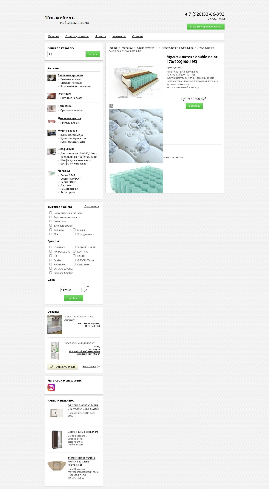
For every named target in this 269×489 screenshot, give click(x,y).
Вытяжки (59, 230)
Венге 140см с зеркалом (83, 431)
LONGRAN (59, 247)
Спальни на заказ (71, 79)
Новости (100, 36)
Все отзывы (89, 366)
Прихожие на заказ (72, 110)
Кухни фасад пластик (73, 138)
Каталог (53, 36)
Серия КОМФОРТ (71, 178)
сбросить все (91, 206)
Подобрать (73, 298)
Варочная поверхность (67, 217)
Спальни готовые (71, 82)
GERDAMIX (83, 264)
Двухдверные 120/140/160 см (79, 153)
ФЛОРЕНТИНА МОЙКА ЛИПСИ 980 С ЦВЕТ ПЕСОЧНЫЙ (81, 461)
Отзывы (137, 36)
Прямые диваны (70, 122)
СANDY (81, 256)
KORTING (82, 251)
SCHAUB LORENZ (63, 268)
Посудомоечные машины (68, 213)
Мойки (81, 230)
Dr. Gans (58, 260)
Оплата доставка (77, 36)
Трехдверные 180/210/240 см (79, 156)
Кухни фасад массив (73, 141)
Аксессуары (68, 192)
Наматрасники (69, 188)
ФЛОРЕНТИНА (85, 260)
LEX (56, 256)
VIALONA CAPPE (86, 247)
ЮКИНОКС (60, 264)
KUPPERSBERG (62, 251)
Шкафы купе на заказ (73, 163)
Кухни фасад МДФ (72, 134)
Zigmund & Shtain (63, 273)
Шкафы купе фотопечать (76, 160)
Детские (66, 185)
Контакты (119, 36)
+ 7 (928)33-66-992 (205, 14)
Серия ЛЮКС (68, 182)
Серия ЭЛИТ (68, 175)
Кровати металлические (76, 86)
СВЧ (56, 234)
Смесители (60, 221)
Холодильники (85, 234)
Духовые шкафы (63, 225)
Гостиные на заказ (72, 97)
